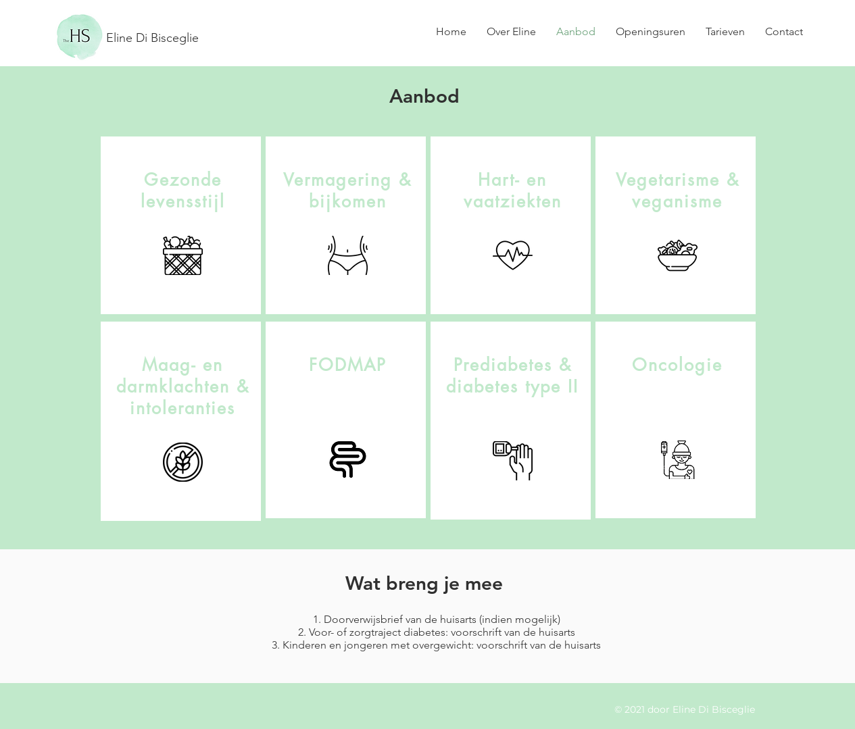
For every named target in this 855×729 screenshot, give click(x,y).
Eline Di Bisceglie (152, 37)
